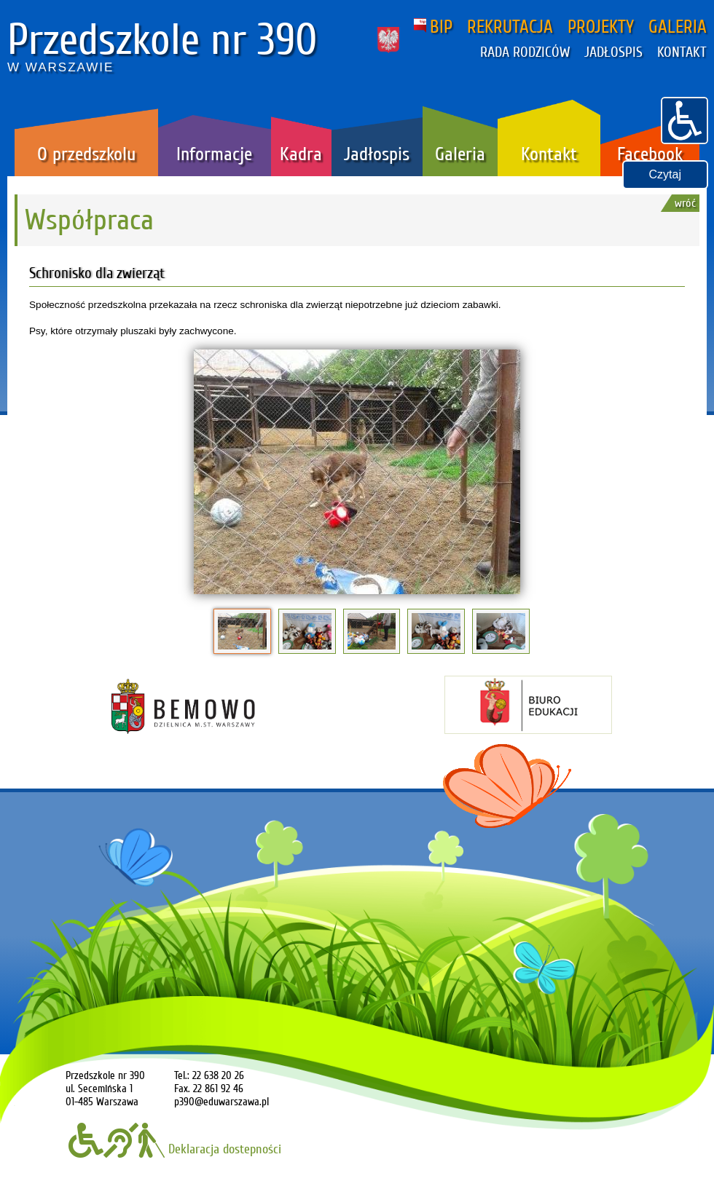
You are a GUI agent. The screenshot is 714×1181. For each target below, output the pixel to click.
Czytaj (665, 174)
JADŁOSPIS (613, 52)
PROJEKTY (601, 27)
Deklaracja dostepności (174, 1149)
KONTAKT (682, 52)
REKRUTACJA (510, 27)
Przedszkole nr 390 (162, 40)
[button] (684, 118)
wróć (685, 203)
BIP (433, 27)
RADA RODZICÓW (525, 52)
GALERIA (677, 27)
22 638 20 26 (218, 1075)
